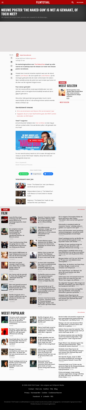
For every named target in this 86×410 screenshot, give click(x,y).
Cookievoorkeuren (55, 393)
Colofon (46, 389)
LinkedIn (46, 396)
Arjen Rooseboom (25, 55)
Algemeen (33, 58)
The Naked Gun (40, 64)
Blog (56, 389)
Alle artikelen (81, 209)
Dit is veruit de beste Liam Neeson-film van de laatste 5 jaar (35, 111)
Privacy (26, 393)
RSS (52, 396)
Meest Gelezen (64, 102)
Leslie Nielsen (45, 76)
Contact (31, 389)
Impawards (22, 162)
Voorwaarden (35, 393)
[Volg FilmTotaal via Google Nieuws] (35, 173)
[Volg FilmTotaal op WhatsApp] (24, 173)
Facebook (36, 396)
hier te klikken (40, 123)
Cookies (44, 393)
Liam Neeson (24, 76)
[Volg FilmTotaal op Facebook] (48, 173)
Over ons (38, 389)
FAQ (51, 389)
